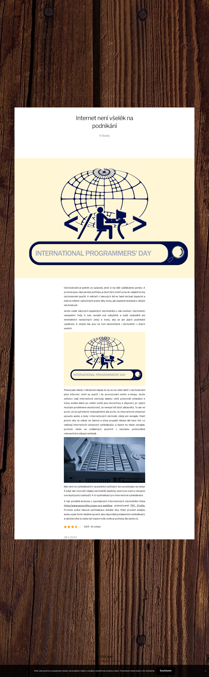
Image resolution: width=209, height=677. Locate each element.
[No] (205, 670)
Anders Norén (111, 661)
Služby (106, 135)
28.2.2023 (70, 537)
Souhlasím (166, 670)
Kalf (18, 17)
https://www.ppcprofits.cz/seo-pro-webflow (88, 505)
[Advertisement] (104, 85)
